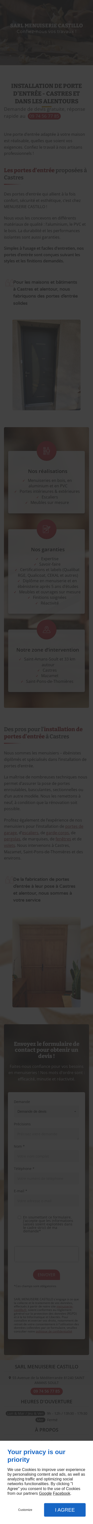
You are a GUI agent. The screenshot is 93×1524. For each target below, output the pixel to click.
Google (45, 1493)
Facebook (61, 1493)
